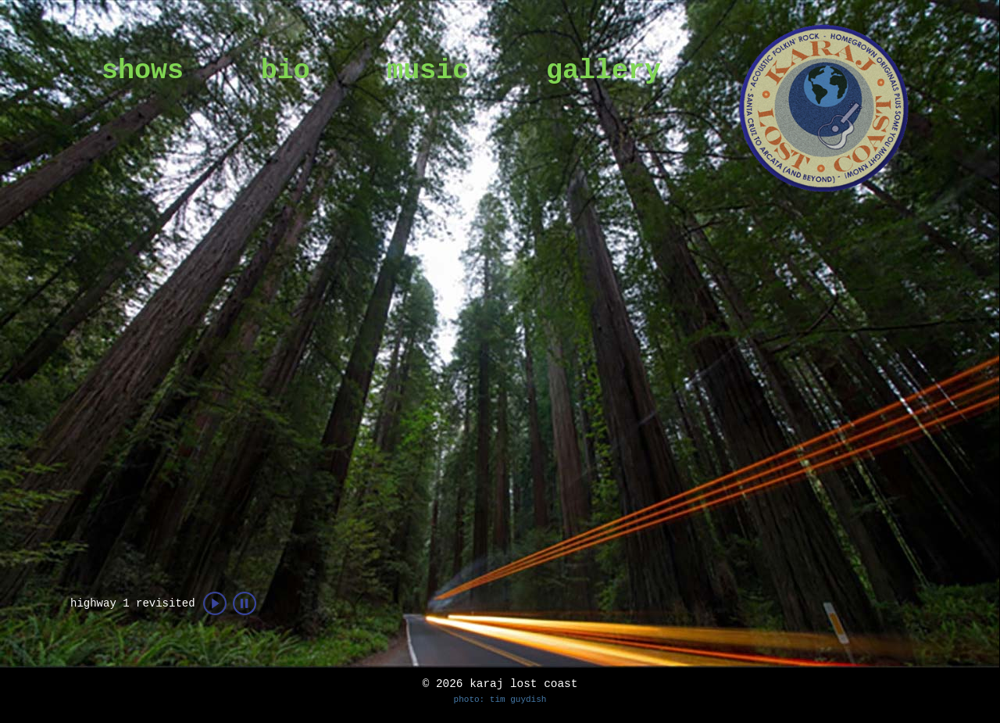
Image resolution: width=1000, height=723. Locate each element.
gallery (603, 71)
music (428, 71)
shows (143, 71)
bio (285, 71)
